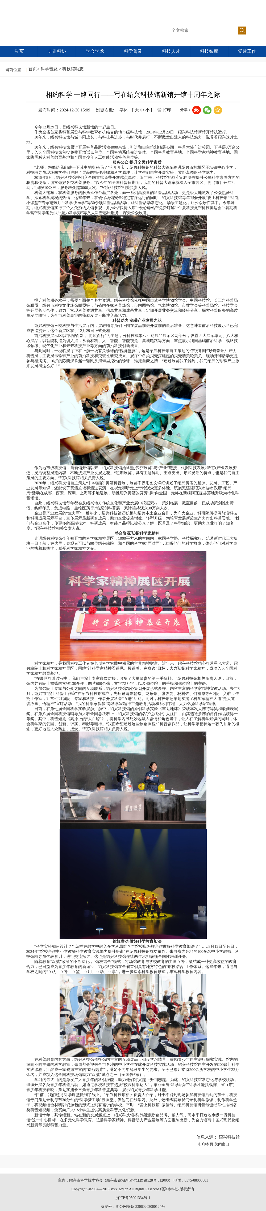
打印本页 (205, 1144)
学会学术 (95, 51)
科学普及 (133, 51)
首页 (32, 69)
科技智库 (209, 51)
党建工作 (247, 51)
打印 (167, 110)
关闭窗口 (221, 1144)
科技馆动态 (73, 69)
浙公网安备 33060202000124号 (140, 1207)
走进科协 (57, 51)
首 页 (19, 51)
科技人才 (171, 51)
